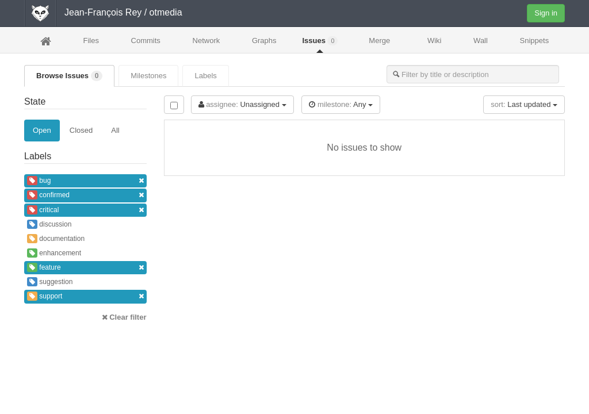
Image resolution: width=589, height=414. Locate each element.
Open (42, 130)
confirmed (85, 195)
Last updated (524, 104)
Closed (81, 130)
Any (341, 104)
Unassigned (242, 104)
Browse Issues (69, 76)
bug (85, 181)
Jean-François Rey (102, 12)
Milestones (148, 75)
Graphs (264, 40)
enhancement (54, 253)
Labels (205, 75)
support (85, 296)
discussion (49, 224)
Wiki (434, 40)
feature (85, 268)
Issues (320, 40)
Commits (145, 40)
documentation (56, 238)
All (115, 130)
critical (85, 210)
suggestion (49, 281)
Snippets (534, 40)
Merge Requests (379, 44)
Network (206, 40)
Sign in (545, 13)
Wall (480, 40)
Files (90, 40)
